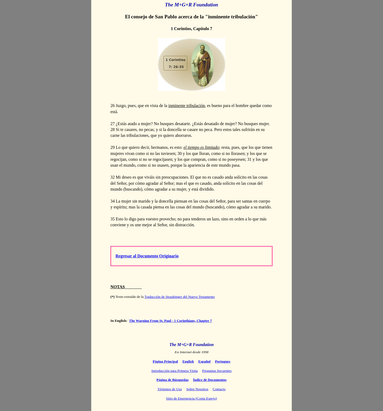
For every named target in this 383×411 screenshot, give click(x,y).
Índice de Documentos (210, 380)
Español (204, 361)
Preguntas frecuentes (217, 371)
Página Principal (165, 361)
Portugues (222, 361)
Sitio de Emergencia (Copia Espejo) (191, 398)
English (188, 361)
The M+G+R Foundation (191, 344)
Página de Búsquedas (172, 380)
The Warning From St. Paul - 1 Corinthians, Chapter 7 (170, 321)
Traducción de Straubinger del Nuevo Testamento (179, 297)
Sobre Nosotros (197, 389)
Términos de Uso (169, 389)
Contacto (219, 389)
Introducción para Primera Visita (174, 371)
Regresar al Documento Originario (146, 256)
